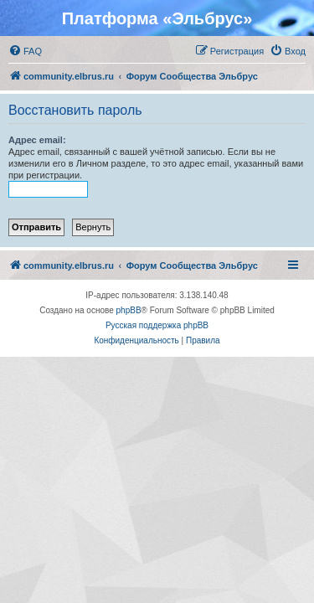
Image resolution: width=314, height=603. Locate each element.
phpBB (129, 310)
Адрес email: (37, 140)
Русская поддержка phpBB (157, 325)
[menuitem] (25, 51)
